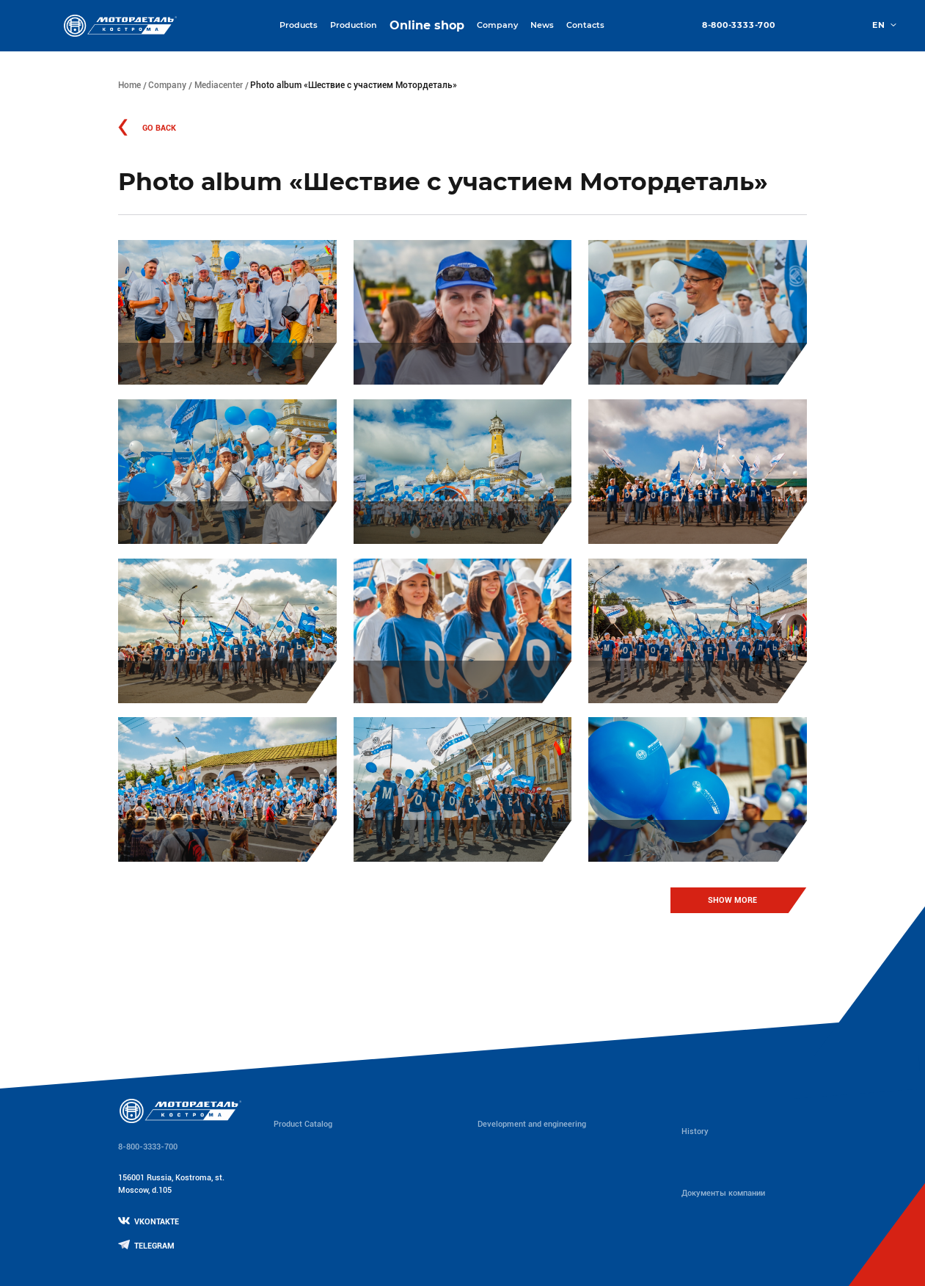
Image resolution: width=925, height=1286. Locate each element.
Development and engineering (532, 1124)
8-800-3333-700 (738, 25)
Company (167, 85)
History (695, 1131)
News (542, 25)
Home (129, 85)
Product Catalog (303, 1124)
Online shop (427, 25)
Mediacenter (218, 85)
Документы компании (723, 1193)
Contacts (585, 25)
